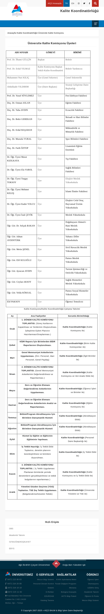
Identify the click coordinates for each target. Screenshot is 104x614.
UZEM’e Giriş (93, 588)
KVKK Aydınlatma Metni (66, 579)
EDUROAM (49, 596)
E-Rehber (50, 592)
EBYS (11, 548)
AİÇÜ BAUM (49, 610)
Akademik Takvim (17, 535)
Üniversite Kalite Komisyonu (51, 33)
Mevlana (72, 588)
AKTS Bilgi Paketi (68, 596)
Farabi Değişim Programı (65, 584)
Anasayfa (11, 33)
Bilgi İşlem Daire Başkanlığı (70, 610)
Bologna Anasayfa (68, 592)
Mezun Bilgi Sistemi (45, 579)
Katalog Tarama (47, 600)
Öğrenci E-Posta (92, 596)
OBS (11, 528)
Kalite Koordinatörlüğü (27, 33)
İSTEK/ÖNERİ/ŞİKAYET (20, 542)
